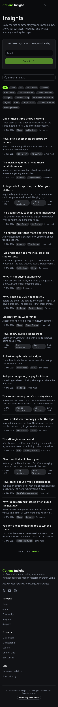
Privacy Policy (9, 676)
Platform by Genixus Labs (29, 697)
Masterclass (8, 637)
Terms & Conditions (12, 671)
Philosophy (8, 614)
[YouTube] (9, 590)
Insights (6, 618)
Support (6, 623)
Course (6, 647)
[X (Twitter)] (4, 590)
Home (5, 604)
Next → (36, 551)
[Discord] (15, 590)
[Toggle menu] (52, 5)
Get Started (8, 657)
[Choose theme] (45, 5)
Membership (8, 642)
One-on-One (8, 652)
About (5, 609)
